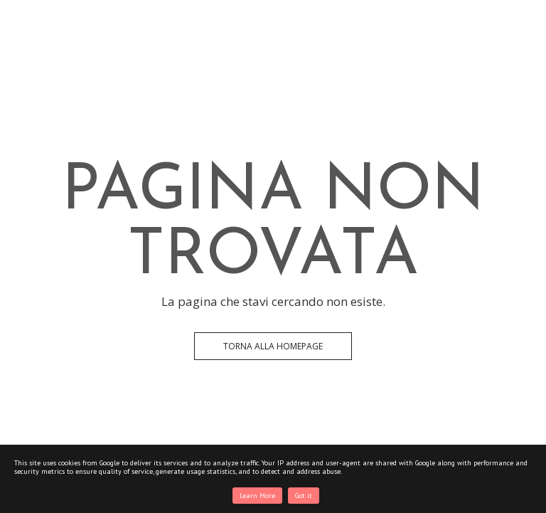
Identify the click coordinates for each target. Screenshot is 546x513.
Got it (303, 495)
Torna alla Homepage (273, 346)
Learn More (257, 495)
